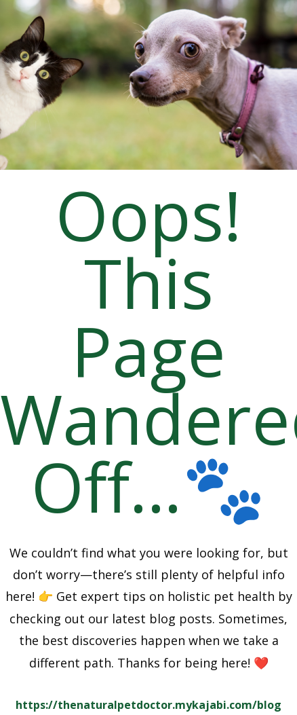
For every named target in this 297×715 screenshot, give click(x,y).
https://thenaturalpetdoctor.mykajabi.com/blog (148, 704)
